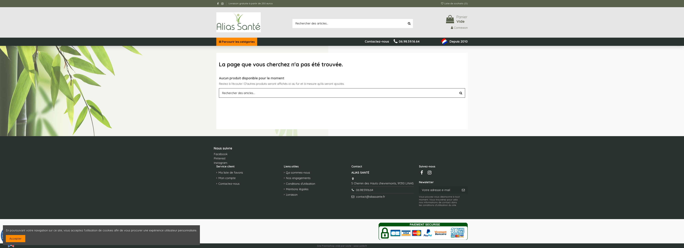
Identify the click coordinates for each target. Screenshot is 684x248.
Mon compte (227, 178)
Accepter (15, 238)
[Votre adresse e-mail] (439, 190)
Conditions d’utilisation (300, 183)
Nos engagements (298, 178)
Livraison (292, 194)
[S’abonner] (463, 190)
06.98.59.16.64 (364, 190)
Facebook (221, 154)
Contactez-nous (229, 183)
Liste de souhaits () (454, 3)
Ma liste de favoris (230, 172)
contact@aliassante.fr (370, 196)
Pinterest (220, 158)
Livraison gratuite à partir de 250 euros (251, 3)
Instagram (220, 163)
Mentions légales (297, 189)
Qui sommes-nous (298, 172)
